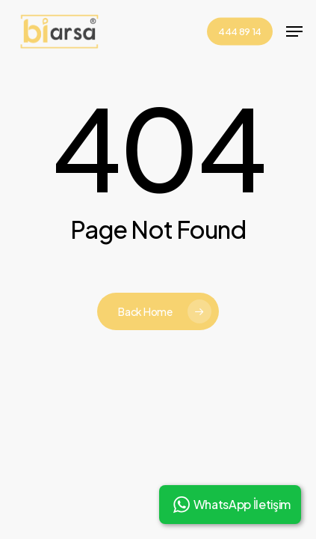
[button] (294, 31)
